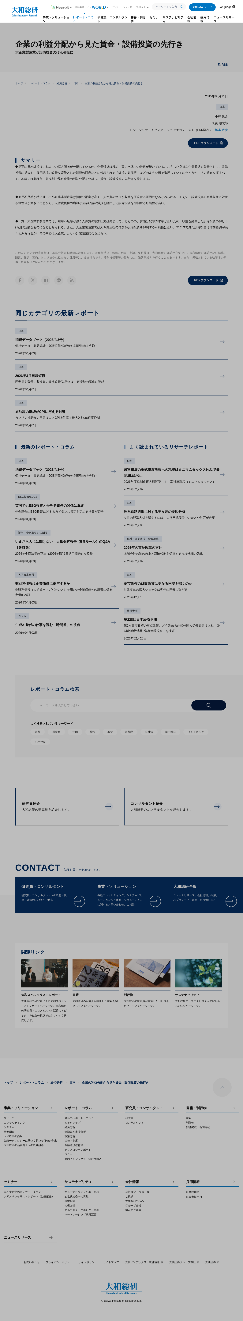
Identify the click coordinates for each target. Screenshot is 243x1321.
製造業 (56, 731)
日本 (76, 83)
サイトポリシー (87, 1262)
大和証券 (212, 1262)
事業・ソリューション (21, 1108)
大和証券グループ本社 (184, 1262)
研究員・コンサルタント (144, 1108)
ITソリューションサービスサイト (130, 7)
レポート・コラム (39, 83)
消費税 (129, 731)
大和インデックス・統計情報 (144, 1262)
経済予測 (132, 610)
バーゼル (40, 741)
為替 (110, 731)
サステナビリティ (78, 1182)
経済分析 (62, 83)
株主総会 (170, 731)
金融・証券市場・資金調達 (143, 538)
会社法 (149, 731)
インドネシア (196, 731)
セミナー (10, 1182)
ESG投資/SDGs (27, 496)
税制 (129, 460)
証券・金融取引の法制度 (32, 532)
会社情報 (132, 1182)
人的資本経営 (26, 574)
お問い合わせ (202, 7)
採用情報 (193, 1182)
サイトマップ (111, 1262)
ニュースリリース (17, 1237)
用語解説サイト (92, 7)
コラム (22, 616)
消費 (37, 731)
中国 (75, 731)
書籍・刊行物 (196, 1108)
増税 (92, 731)
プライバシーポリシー (59, 1262)
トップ (19, 83)
